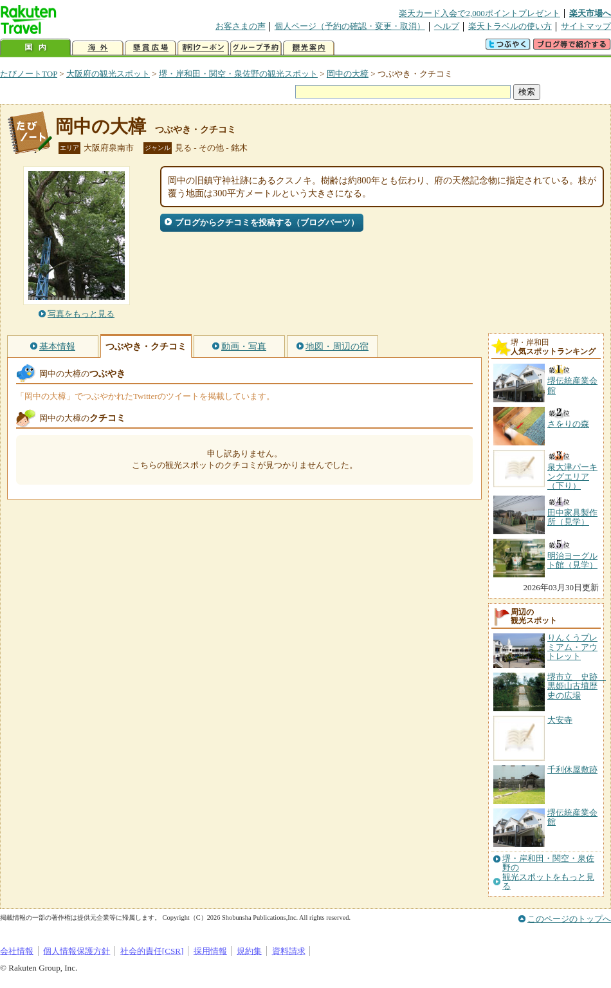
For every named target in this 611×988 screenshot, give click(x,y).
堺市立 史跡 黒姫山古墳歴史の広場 (576, 686)
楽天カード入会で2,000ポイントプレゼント (479, 13)
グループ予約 (256, 48)
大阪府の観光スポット (108, 74)
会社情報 (16, 951)
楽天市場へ (590, 13)
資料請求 (289, 951)
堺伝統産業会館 (572, 817)
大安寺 (559, 720)
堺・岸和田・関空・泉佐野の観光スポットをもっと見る (548, 872)
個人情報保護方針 (76, 951)
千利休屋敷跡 (572, 769)
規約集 (249, 951)
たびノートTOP (28, 74)
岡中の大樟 (348, 74)
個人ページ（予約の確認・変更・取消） (350, 26)
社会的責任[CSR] (152, 951)
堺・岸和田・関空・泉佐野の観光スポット (238, 74)
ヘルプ (446, 26)
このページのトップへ (569, 919)
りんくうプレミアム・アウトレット (572, 647)
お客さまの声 (240, 26)
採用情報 (210, 951)
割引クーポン (203, 48)
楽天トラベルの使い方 (510, 26)
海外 (97, 48)
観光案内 (308, 48)
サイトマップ (586, 26)
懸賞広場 (150, 48)
